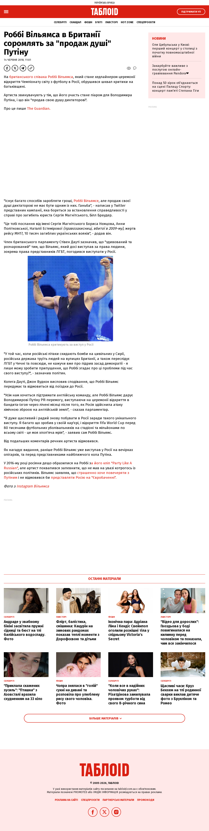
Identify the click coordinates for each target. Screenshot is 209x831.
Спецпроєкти (146, 22)
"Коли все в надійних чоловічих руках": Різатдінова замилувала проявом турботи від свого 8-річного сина (129, 694)
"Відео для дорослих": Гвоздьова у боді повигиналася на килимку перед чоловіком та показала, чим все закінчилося (181, 633)
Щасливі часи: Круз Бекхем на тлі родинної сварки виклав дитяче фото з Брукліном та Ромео (181, 694)
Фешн (88, 22)
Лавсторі (111, 22)
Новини (159, 38)
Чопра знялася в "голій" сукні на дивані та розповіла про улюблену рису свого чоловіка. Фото (78, 694)
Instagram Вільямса (33, 486)
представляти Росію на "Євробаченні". (83, 477)
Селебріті (60, 22)
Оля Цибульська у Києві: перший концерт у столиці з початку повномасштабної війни (174, 50)
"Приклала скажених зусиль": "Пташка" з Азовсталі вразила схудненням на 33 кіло (23, 692)
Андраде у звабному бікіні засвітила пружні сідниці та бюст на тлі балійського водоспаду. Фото (24, 630)
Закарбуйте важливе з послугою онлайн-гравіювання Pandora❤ (170, 70)
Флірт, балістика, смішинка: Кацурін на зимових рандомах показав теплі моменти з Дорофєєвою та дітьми (77, 630)
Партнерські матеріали (118, 800)
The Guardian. (38, 108)
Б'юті (98, 22)
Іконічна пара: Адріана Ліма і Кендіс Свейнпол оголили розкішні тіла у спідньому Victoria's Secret (128, 630)
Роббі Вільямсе (86, 201)
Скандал (75, 22)
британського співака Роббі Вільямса (40, 77)
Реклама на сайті (66, 800)
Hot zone (127, 22)
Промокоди (145, 800)
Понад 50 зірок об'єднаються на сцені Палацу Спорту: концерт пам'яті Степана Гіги (175, 87)
